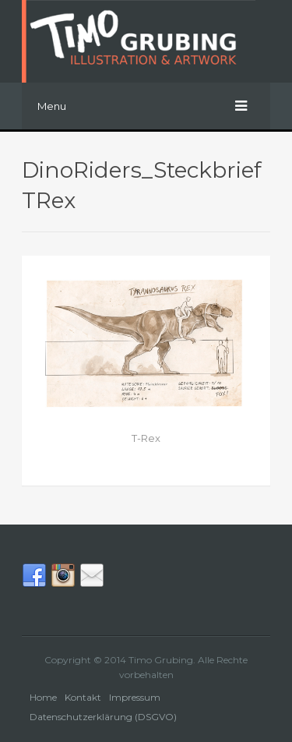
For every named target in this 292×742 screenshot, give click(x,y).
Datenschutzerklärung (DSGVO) (103, 717)
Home (43, 697)
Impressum (134, 697)
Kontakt (83, 697)
